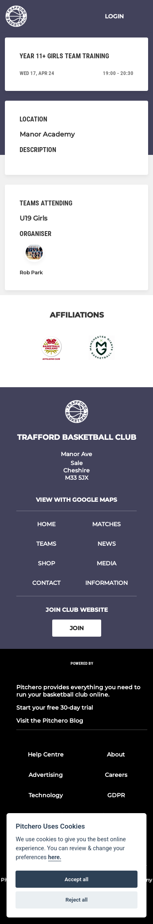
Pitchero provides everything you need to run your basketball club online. (78, 691)
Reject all (76, 900)
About (116, 754)
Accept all (76, 879)
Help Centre (46, 754)
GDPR (116, 795)
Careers (116, 774)
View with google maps (76, 500)
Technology (46, 795)
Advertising (46, 774)
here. (55, 857)
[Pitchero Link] (82, 674)
